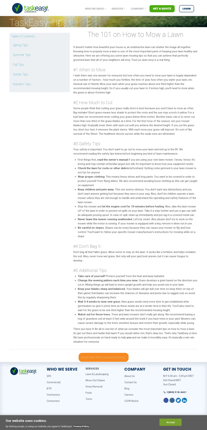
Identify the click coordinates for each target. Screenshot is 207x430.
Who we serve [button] (95, 8)
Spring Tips (20, 45)
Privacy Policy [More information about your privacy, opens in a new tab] (81, 426)
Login (187, 8)
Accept (171, 422)
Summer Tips (22, 55)
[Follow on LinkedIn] (184, 400)
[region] (103, 422)
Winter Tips (20, 74)
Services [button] (118, 8)
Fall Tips (18, 64)
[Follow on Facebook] (166, 400)
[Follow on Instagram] (172, 400)
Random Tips (22, 84)
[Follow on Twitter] (178, 400)
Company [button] (138, 8)
